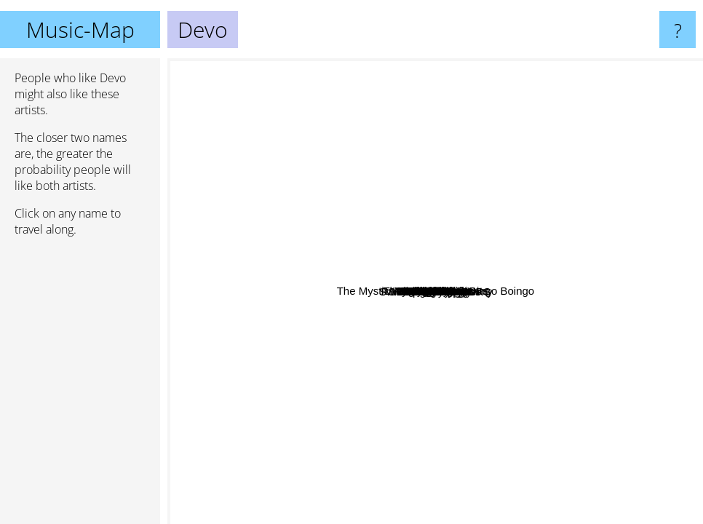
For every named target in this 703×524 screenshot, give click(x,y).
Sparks (438, 220)
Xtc (397, 324)
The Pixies (249, 400)
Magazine (413, 128)
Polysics (575, 344)
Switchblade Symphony (439, 190)
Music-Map (80, 29)
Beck (313, 124)
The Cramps (281, 286)
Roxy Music (547, 248)
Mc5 (445, 384)
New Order (655, 281)
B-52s (374, 291)
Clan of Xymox (408, 441)
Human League (612, 351)
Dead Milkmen (570, 293)
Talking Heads (484, 293)
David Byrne (400, 238)
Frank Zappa (385, 493)
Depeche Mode (656, 390)
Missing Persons (213, 344)
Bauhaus (431, 267)
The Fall (486, 114)
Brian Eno (597, 170)
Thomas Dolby (298, 362)
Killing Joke (382, 301)
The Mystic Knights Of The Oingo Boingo (489, 146)
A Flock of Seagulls (316, 394)
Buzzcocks (340, 69)
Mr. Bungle (602, 280)
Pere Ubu (422, 68)
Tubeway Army (429, 486)
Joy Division (322, 221)
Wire (416, 110)
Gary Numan (494, 317)
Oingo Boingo (431, 285)
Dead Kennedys (331, 161)
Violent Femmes (392, 470)
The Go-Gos (340, 455)
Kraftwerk (524, 360)
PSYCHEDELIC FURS (595, 317)
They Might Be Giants (362, 204)
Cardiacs (303, 257)
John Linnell (388, 77)
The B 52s (287, 332)
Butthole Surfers (551, 443)
